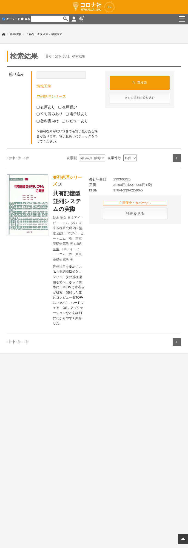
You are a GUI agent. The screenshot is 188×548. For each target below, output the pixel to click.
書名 (25, 19)
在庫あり (46, 107)
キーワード (11, 19)
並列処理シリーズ (51, 96)
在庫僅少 (67, 107)
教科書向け (48, 121)
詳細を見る (135, 214)
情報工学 (44, 86)
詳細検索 (15, 34)
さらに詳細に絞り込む (140, 98)
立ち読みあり (50, 114)
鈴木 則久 (60, 217)
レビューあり (75, 121)
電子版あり (77, 114)
